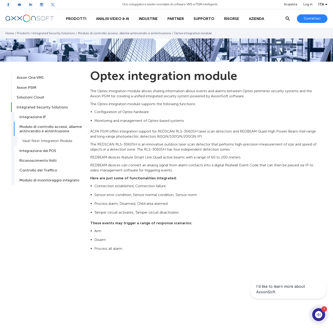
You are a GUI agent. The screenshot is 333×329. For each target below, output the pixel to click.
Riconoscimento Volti (38, 160)
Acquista (290, 4)
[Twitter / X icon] (53, 4)
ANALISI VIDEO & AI (112, 18)
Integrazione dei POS (37, 151)
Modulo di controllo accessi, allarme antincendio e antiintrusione (124, 33)
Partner (175, 18)
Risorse (231, 18)
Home (10, 33)
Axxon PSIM (26, 87)
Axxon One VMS (30, 77)
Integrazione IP (32, 117)
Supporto (204, 18)
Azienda (256, 18)
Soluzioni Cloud (30, 97)
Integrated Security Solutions (54, 33)
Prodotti (76, 18)
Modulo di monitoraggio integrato (49, 180)
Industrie (148, 18)
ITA (321, 4)
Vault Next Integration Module (47, 141)
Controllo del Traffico (38, 170)
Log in (307, 4)
